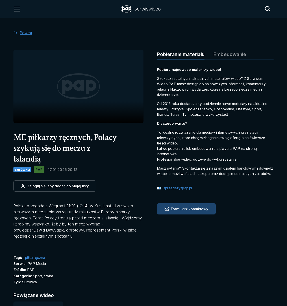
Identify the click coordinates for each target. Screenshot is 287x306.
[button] (141, 9)
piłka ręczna (35, 257)
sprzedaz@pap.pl (177, 188)
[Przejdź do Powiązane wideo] (38, 295)
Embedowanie (229, 54)
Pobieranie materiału (180, 54)
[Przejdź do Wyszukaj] (267, 8)
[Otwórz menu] (17, 9)
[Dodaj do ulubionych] (54, 186)
